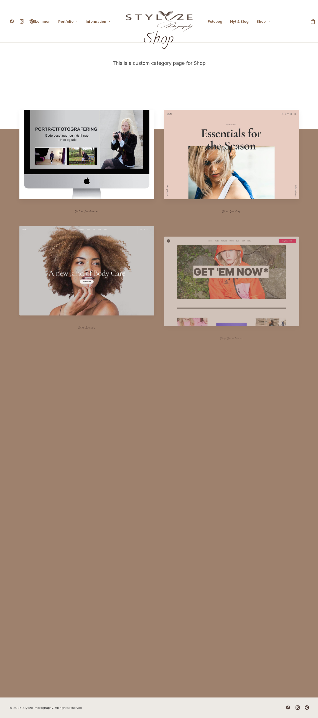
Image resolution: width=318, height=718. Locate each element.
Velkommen (39, 21)
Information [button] (98, 21)
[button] (13, 21)
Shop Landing (231, 211)
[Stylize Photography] (159, 21)
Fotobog (215, 21)
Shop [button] (263, 21)
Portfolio (68, 21)
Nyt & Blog (239, 21)
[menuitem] (13, 21)
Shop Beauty (86, 345)
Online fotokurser (86, 211)
